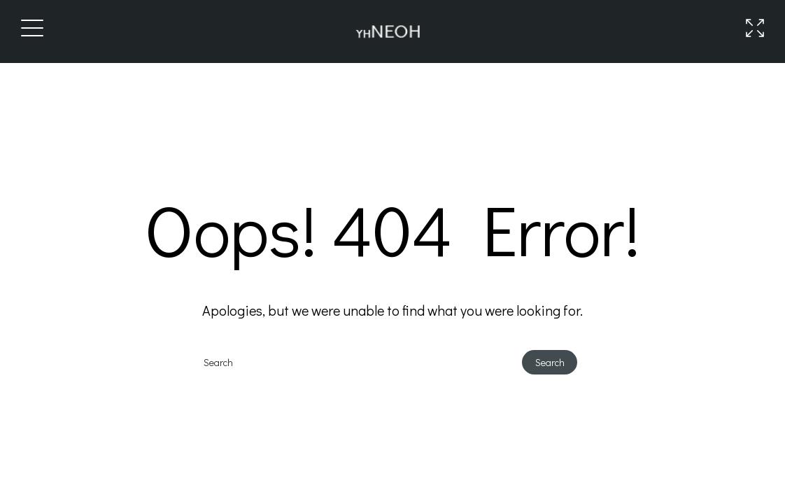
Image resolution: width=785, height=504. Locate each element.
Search (550, 362)
